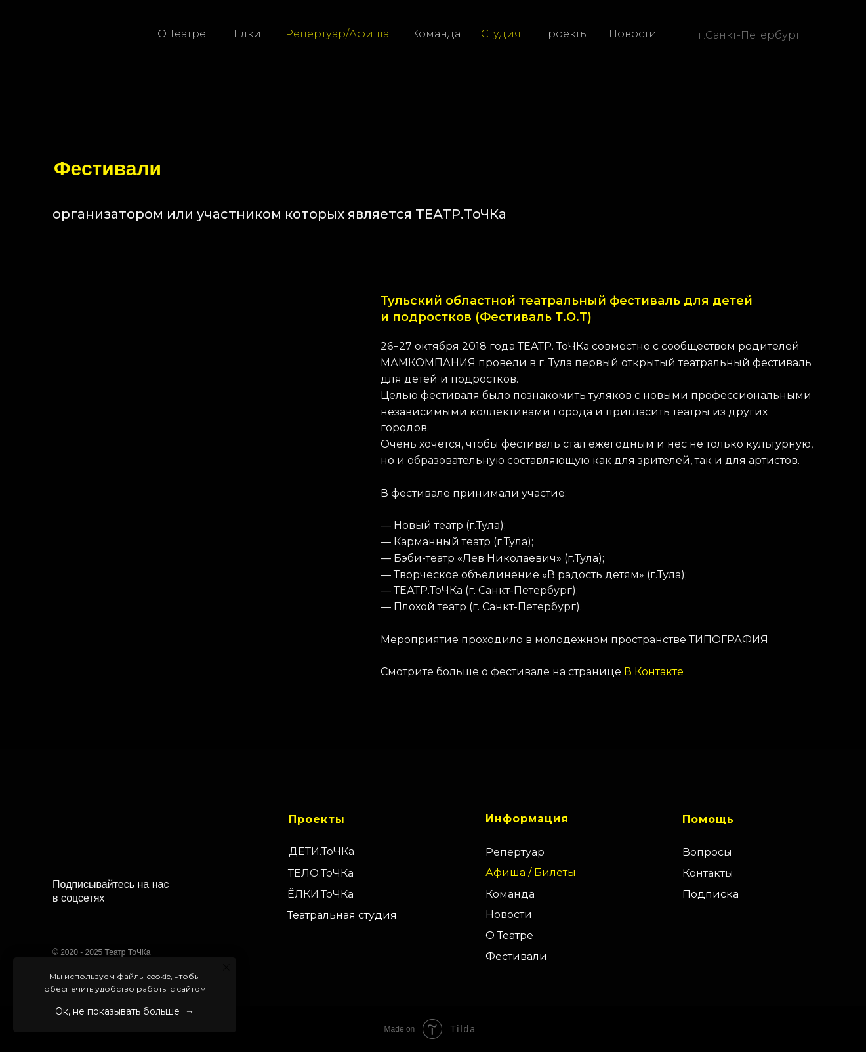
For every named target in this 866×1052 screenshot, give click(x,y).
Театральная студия (342, 915)
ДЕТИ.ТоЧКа (321, 851)
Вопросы (707, 852)
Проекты (563, 34)
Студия (501, 34)
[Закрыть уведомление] (226, 967)
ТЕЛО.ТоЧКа (321, 873)
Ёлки (247, 34)
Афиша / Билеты (530, 872)
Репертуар (515, 852)
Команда (436, 34)
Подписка (710, 894)
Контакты (707, 873)
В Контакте (654, 671)
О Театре (181, 34)
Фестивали (516, 956)
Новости (633, 34)
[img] (45, 33)
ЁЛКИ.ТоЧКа (320, 894)
